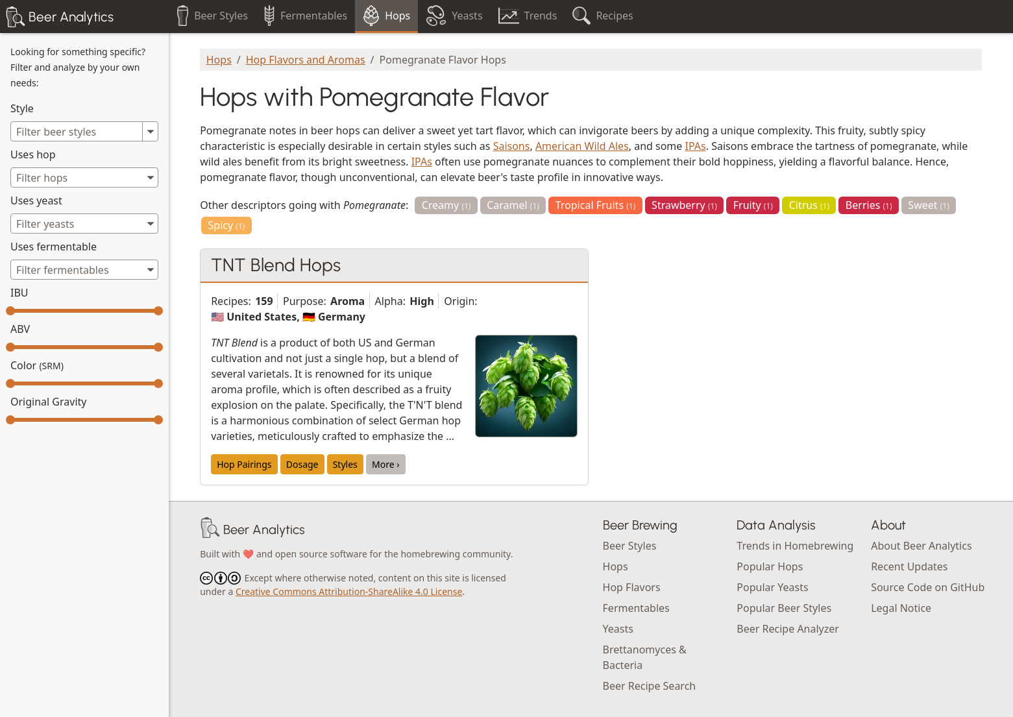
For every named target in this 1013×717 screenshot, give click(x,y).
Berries (869, 205)
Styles (345, 464)
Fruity (753, 205)
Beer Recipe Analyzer (788, 629)
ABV (20, 329)
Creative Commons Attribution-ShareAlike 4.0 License (349, 591)
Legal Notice (901, 608)
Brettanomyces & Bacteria (645, 657)
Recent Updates (909, 566)
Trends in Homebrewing (795, 546)
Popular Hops (770, 566)
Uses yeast (36, 200)
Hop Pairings (244, 464)
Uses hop (33, 154)
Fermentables (636, 608)
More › (386, 464)
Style (22, 108)
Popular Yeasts (772, 587)
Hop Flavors (632, 587)
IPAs (695, 146)
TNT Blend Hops (276, 265)
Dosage (302, 464)
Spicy (226, 225)
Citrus (809, 205)
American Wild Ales (582, 146)
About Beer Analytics (921, 546)
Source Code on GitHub (927, 587)
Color (37, 365)
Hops (219, 60)
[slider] (10, 310)
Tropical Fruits (595, 205)
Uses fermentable (53, 246)
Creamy (446, 205)
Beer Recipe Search (649, 686)
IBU (19, 293)
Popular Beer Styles (784, 608)
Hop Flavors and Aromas (305, 60)
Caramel (513, 205)
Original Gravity (48, 402)
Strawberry (684, 205)
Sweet (928, 205)
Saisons (511, 146)
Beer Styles (630, 546)
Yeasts (618, 629)
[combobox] (84, 177)
